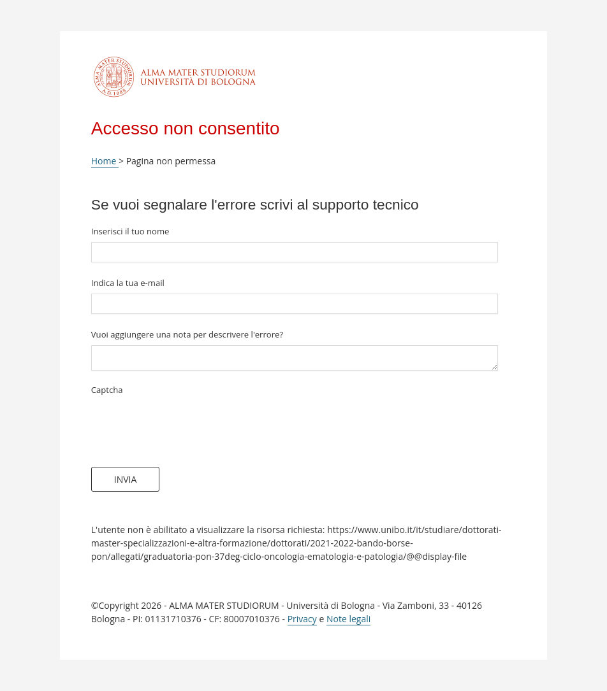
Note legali (348, 619)
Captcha (107, 389)
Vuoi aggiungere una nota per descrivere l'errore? (187, 334)
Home (105, 161)
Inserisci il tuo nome (130, 231)
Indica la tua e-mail (128, 283)
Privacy (302, 619)
